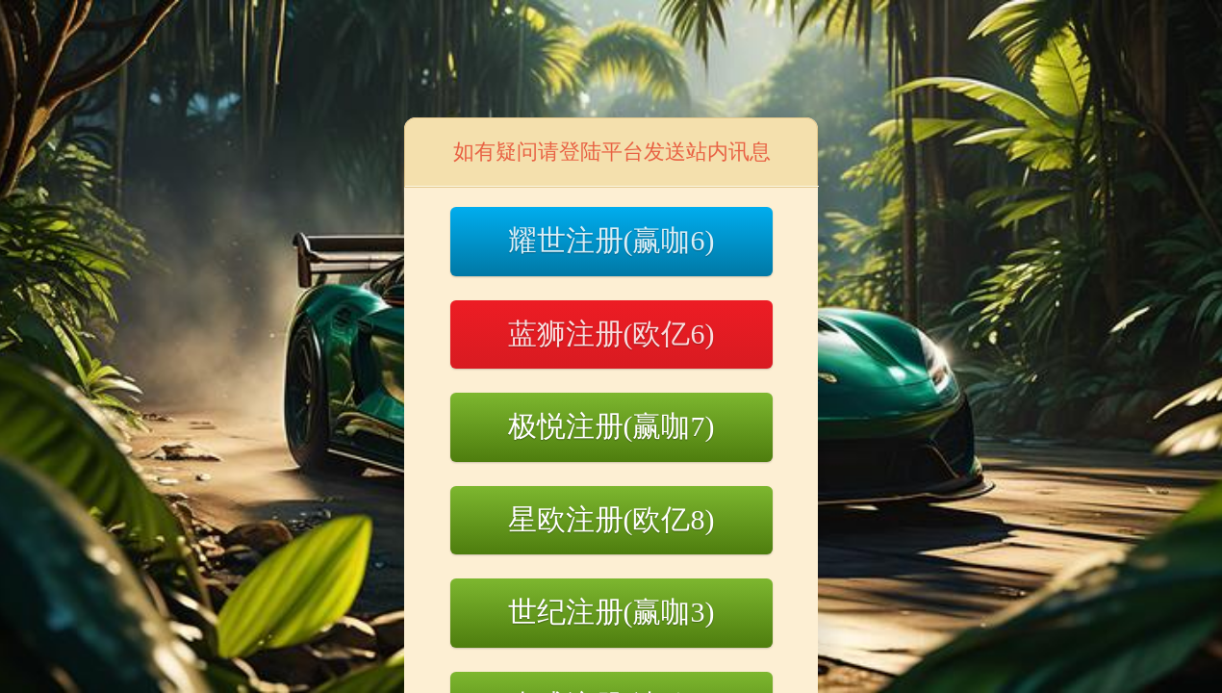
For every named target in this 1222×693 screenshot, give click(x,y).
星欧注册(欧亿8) (611, 519)
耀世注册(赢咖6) (611, 240)
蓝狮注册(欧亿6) (611, 333)
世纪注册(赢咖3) (611, 612)
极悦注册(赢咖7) (611, 426)
